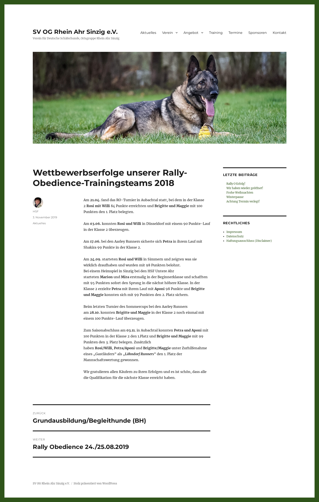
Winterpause (235, 197)
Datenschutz (235, 236)
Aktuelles (148, 33)
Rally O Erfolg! (235, 184)
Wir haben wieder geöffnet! (244, 188)
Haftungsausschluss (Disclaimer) (249, 241)
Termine (235, 33)
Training (216, 33)
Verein (167, 33)
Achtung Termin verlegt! (243, 201)
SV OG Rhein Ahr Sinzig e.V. (75, 31)
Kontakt (279, 33)
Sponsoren (257, 33)
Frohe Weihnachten (239, 192)
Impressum (234, 232)
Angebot (191, 33)
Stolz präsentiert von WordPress (95, 483)
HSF (35, 211)
